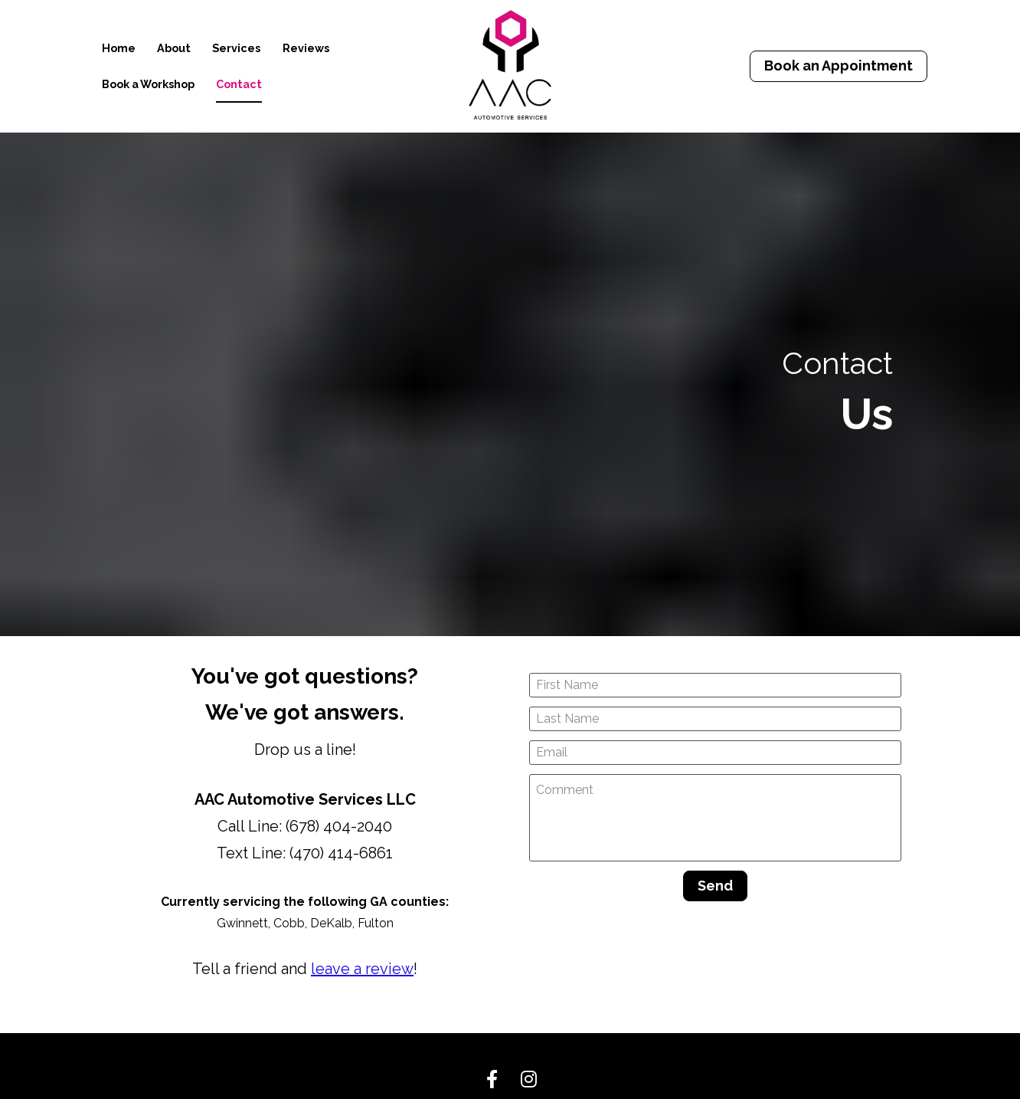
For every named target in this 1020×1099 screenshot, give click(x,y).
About (174, 47)
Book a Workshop (148, 83)
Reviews (306, 47)
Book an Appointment (838, 65)
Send (715, 797)
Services (236, 47)
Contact (239, 83)
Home (119, 47)
